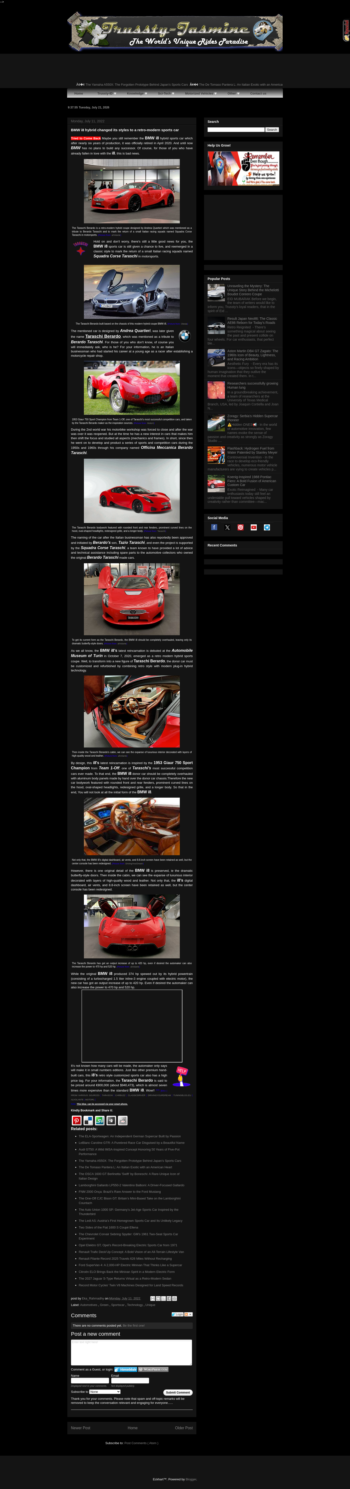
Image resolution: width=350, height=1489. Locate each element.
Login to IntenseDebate (125, 1369)
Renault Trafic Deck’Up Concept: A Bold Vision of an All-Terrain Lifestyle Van (131, 1252)
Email (115, 1375)
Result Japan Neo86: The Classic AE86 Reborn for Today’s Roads (252, 261)
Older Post (184, 1428)
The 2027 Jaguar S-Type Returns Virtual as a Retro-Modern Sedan (125, 1278)
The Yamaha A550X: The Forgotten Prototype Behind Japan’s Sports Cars (140, 84)
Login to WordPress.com (153, 1369)
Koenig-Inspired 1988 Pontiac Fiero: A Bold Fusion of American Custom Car (252, 421)
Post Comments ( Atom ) (141, 1443)
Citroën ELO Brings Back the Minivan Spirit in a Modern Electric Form (127, 1272)
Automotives (89, 1305)
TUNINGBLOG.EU (182, 1095)
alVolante (115, 235)
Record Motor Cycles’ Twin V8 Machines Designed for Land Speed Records (131, 1285)
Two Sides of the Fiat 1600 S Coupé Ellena (108, 1227)
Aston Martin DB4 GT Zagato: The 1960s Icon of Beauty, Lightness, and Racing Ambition (253, 295)
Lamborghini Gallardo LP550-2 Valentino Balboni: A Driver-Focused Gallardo (132, 1185)
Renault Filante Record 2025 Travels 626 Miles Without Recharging (125, 1258)
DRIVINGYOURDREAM (159, 1095)
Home (133, 1428)
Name (75, 1375)
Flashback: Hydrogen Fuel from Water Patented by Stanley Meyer (253, 390)
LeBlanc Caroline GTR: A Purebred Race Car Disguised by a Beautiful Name (132, 1143)
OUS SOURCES (91, 1095)
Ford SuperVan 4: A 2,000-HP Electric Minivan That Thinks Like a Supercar (130, 1265)
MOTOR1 (89, 1099)
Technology (135, 1305)
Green (105, 1305)
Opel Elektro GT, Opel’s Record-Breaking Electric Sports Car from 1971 (128, 1245)
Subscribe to (96, 1392)
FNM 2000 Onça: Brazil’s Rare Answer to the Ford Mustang (120, 1191)
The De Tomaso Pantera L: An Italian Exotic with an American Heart (249, 84)
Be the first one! (134, 1325)
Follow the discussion (188, 1314)
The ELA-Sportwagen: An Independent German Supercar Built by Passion (130, 1136)
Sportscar (118, 1305)
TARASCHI (107, 1095)
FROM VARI (77, 1095)
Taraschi (161, 531)
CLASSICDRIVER (137, 1095)
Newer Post (80, 1428)
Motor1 (150, 423)
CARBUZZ (120, 1095)
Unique (150, 1305)
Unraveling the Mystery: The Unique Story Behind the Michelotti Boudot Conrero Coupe (253, 230)
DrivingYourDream (134, 863)
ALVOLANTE (77, 1099)
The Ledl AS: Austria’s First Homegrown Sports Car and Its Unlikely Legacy (131, 1220)
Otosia (184, 324)
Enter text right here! (131, 1352)
